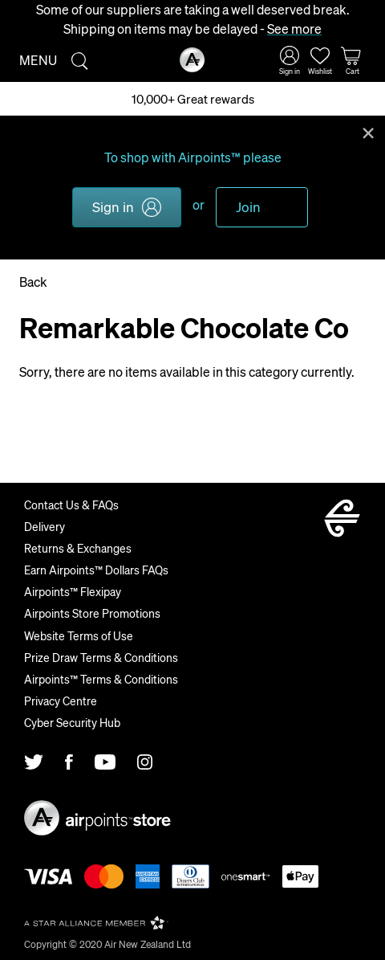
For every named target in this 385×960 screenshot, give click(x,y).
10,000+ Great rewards (193, 99)
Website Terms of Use (78, 635)
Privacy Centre (60, 700)
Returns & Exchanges (78, 548)
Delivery (44, 526)
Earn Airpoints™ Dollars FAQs (96, 569)
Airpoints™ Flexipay (72, 591)
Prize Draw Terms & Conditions (101, 657)
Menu (38, 59)
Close (368, 132)
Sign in (113, 206)
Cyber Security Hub (72, 722)
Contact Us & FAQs (71, 504)
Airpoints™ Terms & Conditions (101, 679)
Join (248, 206)
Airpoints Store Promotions (92, 613)
